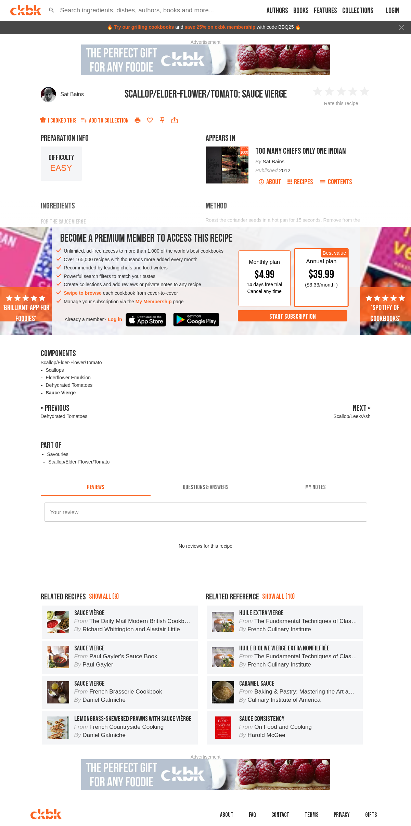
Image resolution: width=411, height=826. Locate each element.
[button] (51, 10)
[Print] (137, 120)
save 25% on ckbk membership (219, 27)
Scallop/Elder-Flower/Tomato (71, 362)
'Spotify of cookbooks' (385, 308)
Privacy (342, 814)
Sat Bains (72, 94)
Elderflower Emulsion (68, 377)
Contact (280, 814)
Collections (357, 10)
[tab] (96, 487)
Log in (115, 319)
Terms (311, 814)
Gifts (371, 814)
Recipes (300, 182)
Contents (335, 182)
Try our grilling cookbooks (144, 27)
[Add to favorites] (150, 120)
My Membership (154, 301)
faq (252, 814)
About (269, 182)
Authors (277, 10)
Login (392, 10)
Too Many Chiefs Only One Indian (300, 151)
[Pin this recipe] (162, 120)
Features (325, 10)
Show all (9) (104, 596)
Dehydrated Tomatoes (69, 385)
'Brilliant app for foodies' (25, 308)
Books (301, 10)
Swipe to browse (82, 293)
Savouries (57, 454)
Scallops (55, 370)
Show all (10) (278, 596)
